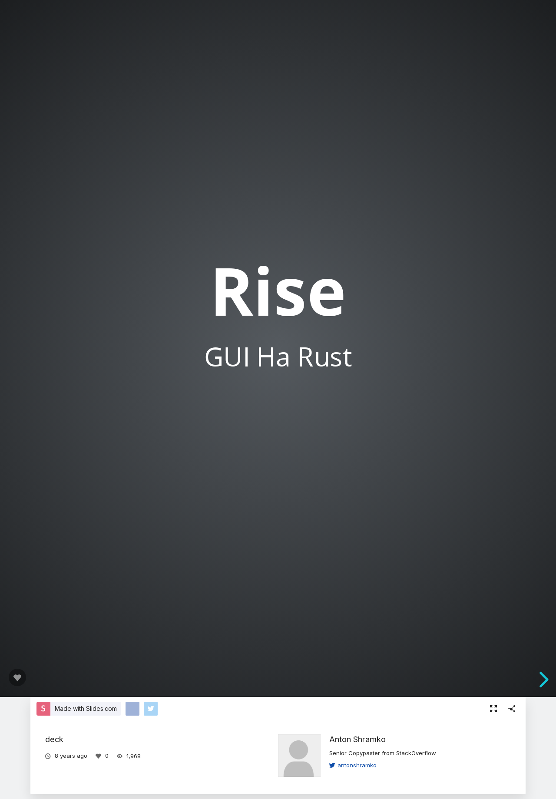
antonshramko (353, 765)
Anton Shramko (357, 739)
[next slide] (542, 679)
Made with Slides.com (86, 708)
